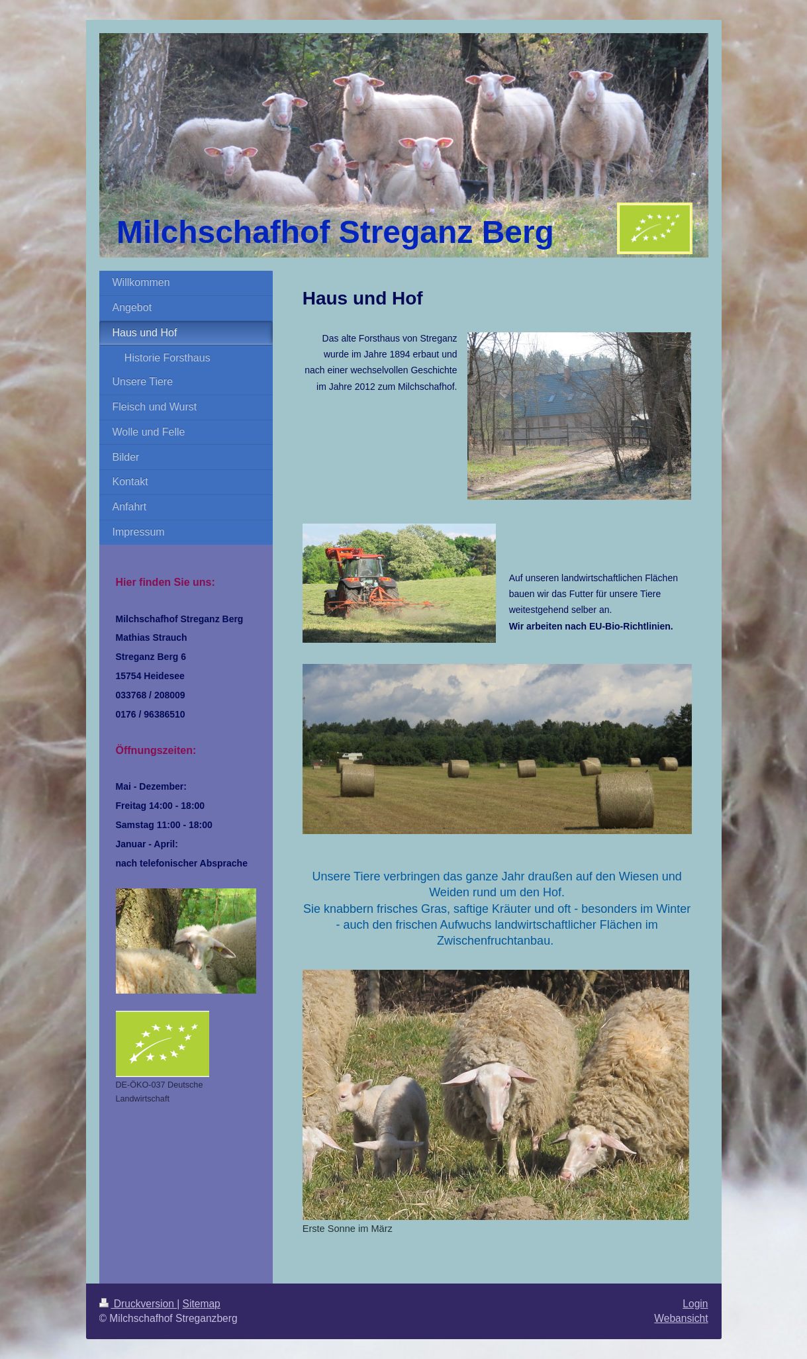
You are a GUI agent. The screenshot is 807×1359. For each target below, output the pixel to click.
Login (695, 1303)
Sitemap (201, 1303)
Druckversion (138, 1303)
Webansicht (681, 1318)
